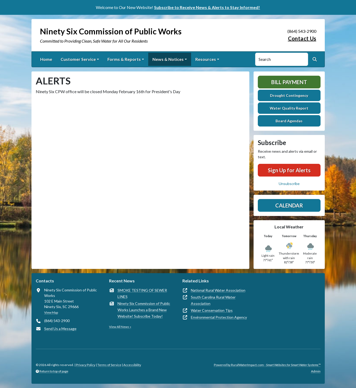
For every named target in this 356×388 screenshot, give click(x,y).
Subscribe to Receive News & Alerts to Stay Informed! (207, 7)
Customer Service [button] (78, 59)
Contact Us (302, 38)
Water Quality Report (289, 108)
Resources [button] (205, 59)
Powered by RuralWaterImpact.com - (267, 365)
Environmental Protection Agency (219, 317)
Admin (316, 371)
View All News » (120, 327)
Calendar (289, 205)
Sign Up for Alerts (289, 170)
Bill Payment (289, 82)
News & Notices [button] (168, 59)
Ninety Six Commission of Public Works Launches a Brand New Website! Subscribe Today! (144, 309)
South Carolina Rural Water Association (213, 300)
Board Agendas (289, 121)
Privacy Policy (85, 365)
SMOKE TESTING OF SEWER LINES (142, 293)
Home (46, 59)
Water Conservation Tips (212, 310)
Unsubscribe (289, 183)
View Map (51, 312)
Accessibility (132, 365)
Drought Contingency (289, 95)
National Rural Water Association (218, 290)
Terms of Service (109, 365)
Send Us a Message (60, 328)
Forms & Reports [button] (124, 59)
